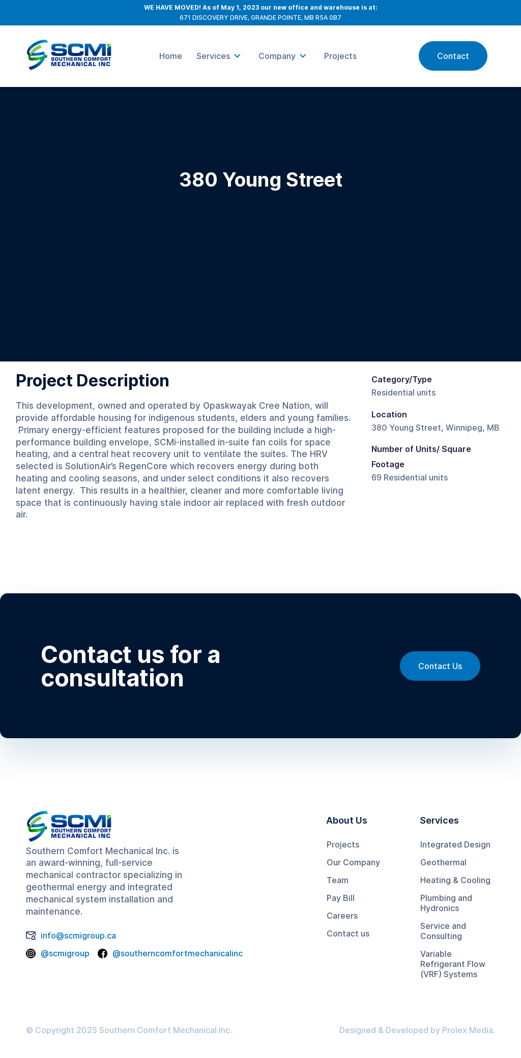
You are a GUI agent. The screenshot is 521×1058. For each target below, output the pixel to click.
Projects (343, 844)
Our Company (353, 862)
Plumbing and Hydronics (446, 903)
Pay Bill (341, 898)
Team (338, 880)
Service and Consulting (443, 931)
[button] (220, 56)
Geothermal (443, 862)
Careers (342, 916)
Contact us (348, 933)
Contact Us (440, 666)
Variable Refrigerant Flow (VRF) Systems (452, 964)
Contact (453, 56)
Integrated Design (455, 844)
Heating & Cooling (455, 880)
